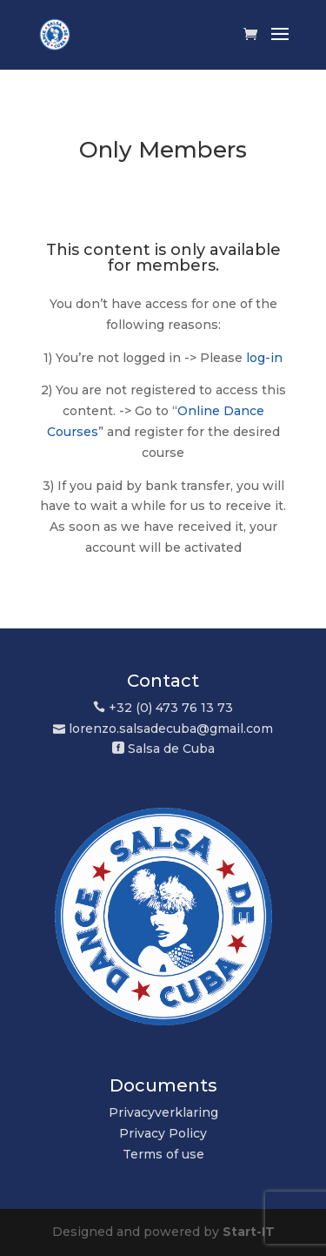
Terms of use (163, 1154)
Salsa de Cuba (171, 748)
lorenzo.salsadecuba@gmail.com (171, 728)
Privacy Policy (163, 1133)
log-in (264, 358)
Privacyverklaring (163, 1112)
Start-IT (249, 1231)
